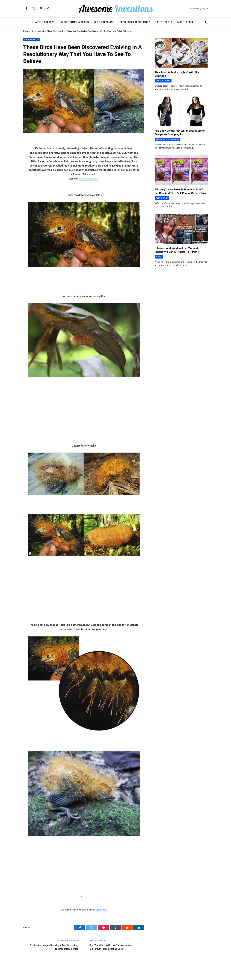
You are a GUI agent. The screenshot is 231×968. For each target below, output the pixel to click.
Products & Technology (135, 22)
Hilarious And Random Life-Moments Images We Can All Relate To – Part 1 (177, 250)
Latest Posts (163, 22)
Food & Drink (162, 198)
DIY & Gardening (104, 22)
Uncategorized (38, 31)
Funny (159, 257)
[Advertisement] (84, 409)
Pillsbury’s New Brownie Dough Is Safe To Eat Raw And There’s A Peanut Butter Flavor (181, 191)
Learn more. (101, 909)
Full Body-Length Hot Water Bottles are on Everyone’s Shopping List (180, 132)
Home (25, 31)
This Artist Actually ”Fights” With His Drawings (177, 73)
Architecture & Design (74, 22)
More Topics (185, 22)
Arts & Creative (45, 22)
